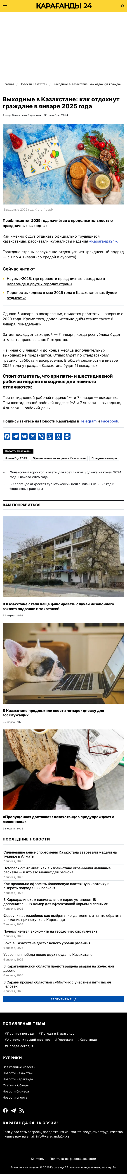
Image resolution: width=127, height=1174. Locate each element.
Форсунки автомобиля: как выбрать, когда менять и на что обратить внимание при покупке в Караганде (62, 918)
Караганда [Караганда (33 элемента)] (88, 1039)
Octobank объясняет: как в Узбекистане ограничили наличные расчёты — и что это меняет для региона (57, 870)
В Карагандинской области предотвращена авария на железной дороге (58, 968)
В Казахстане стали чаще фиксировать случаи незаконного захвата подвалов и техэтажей (58, 606)
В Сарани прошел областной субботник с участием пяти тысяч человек (57, 984)
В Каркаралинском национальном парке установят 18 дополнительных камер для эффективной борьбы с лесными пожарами (55, 902)
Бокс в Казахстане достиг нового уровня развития (46, 943)
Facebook (109, 421)
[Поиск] (122, 6)
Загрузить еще (63, 999)
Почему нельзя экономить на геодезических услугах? (50, 931)
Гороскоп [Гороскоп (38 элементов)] (65, 1039)
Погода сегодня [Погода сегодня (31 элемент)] (20, 1046)
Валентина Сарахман (26, 115)
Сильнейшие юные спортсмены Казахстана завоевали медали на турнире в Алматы (60, 854)
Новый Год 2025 (16, 458)
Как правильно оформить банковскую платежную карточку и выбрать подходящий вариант (56, 886)
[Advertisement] (63, 45)
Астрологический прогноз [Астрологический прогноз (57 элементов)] (29, 1039)
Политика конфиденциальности (73, 1158)
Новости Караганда (18, 1079)
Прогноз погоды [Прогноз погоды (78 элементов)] (20, 1033)
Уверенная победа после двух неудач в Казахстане (47, 955)
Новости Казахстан (18, 451)
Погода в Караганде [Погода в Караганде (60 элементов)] (58, 1033)
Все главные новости (19, 1067)
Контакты (38, 1158)
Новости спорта (15, 1097)
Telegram (88, 421)
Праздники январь (104, 458)
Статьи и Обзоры (16, 1085)
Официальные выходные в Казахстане (59, 458)
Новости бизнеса (16, 1091)
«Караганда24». (103, 241)
